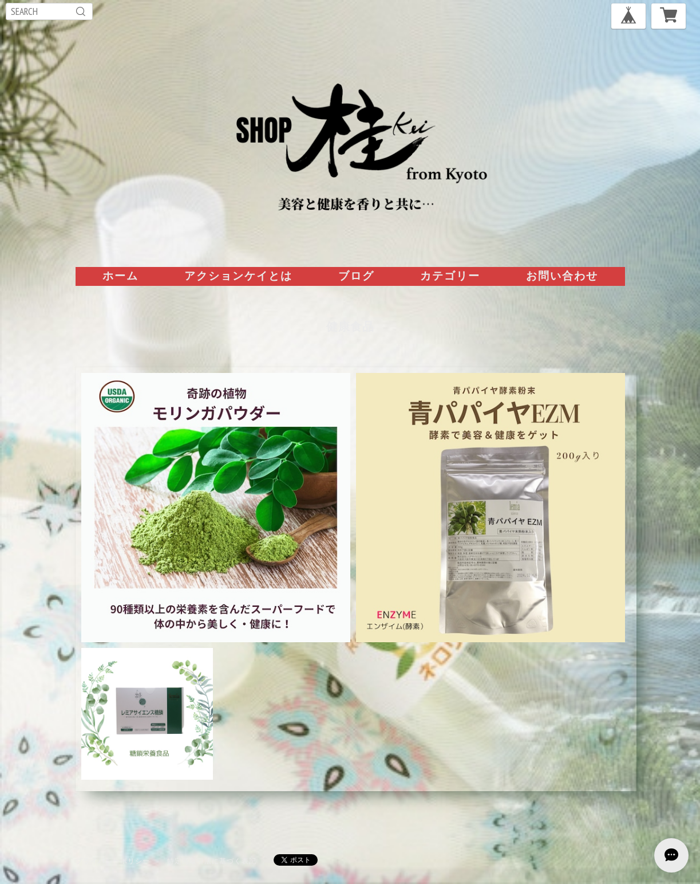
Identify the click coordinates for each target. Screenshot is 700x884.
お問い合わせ (562, 275)
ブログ (356, 275)
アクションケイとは (238, 275)
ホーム (120, 275)
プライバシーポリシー (113, 861)
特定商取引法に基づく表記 (211, 861)
